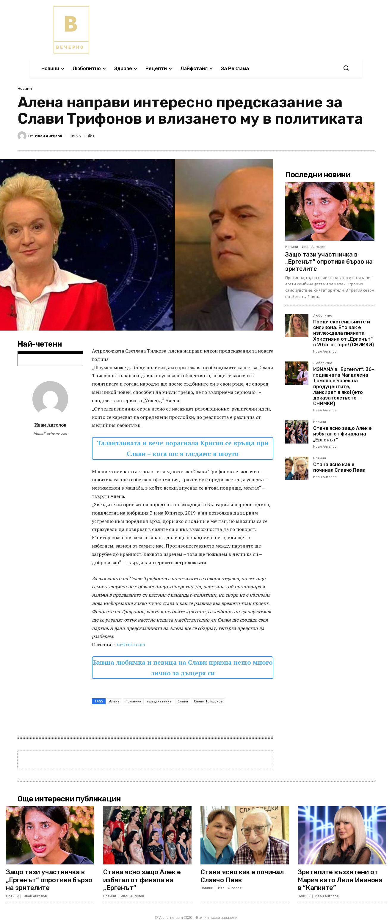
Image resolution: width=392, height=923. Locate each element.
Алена (114, 701)
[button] (346, 68)
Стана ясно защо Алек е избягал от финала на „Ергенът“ (342, 433)
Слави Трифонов (208, 701)
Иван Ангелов (48, 136)
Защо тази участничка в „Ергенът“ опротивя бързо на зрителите (329, 261)
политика (133, 701)
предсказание (159, 701)
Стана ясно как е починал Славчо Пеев (339, 467)
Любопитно (322, 315)
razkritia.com (131, 644)
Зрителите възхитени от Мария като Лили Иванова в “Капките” (340, 880)
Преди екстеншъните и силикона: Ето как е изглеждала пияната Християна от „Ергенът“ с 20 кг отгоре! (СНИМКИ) (343, 333)
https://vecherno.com (50, 433)
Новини (25, 88)
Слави (183, 701)
